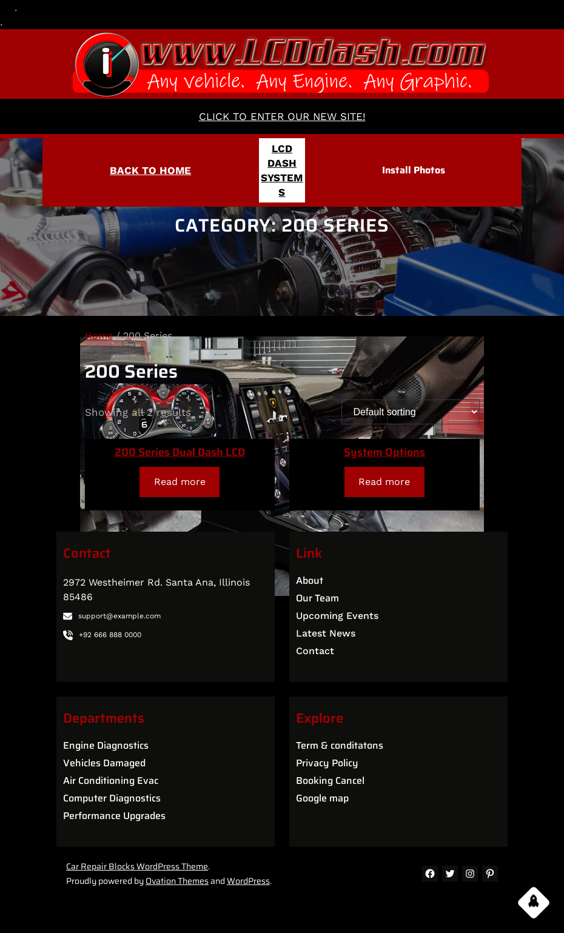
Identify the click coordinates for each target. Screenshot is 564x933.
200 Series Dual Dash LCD (180, 452)
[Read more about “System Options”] (384, 482)
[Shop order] (410, 412)
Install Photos (413, 170)
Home (99, 335)
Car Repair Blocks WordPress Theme (137, 866)
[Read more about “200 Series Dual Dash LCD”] (179, 482)
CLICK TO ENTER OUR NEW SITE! (282, 116)
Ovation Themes (177, 881)
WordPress (248, 881)
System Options (384, 452)
